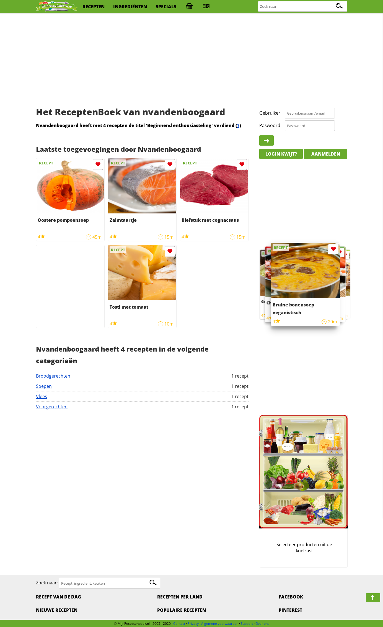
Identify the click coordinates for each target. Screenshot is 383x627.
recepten (93, 7)
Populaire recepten (181, 610)
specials (166, 7)
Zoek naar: (47, 583)
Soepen (44, 386)
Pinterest (290, 610)
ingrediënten (130, 7)
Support (247, 623)
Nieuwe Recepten (56, 610)
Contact (179, 623)
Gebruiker (269, 113)
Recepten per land (180, 597)
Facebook (291, 597)
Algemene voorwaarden (219, 623)
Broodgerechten (53, 376)
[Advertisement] (191, 58)
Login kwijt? (281, 154)
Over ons (262, 623)
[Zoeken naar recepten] (303, 6)
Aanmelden (325, 154)
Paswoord (269, 125)
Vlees (41, 396)
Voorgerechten (52, 407)
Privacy (193, 623)
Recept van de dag (58, 597)
